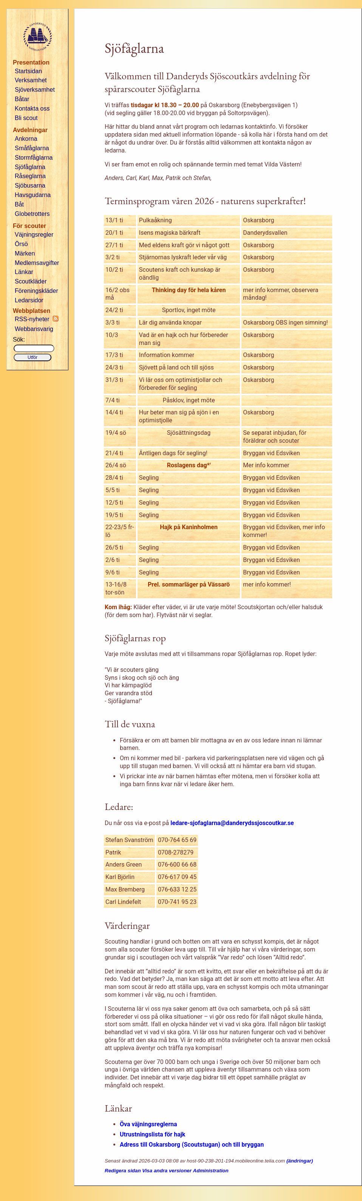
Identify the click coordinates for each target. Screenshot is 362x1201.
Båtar (22, 99)
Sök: (19, 339)
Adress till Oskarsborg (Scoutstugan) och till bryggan (192, 1144)
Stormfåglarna (34, 157)
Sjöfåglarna (30, 167)
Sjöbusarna (30, 185)
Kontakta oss (32, 108)
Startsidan (28, 71)
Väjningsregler (34, 234)
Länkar (24, 272)
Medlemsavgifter (37, 263)
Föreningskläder (36, 291)
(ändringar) (299, 1161)
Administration (211, 1170)
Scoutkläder (31, 281)
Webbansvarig (34, 329)
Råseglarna (30, 176)
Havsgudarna (33, 195)
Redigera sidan (123, 1170)
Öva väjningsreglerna (148, 1124)
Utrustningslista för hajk (152, 1134)
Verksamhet (30, 80)
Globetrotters (32, 214)
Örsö (21, 244)
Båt (19, 204)
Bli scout (26, 118)
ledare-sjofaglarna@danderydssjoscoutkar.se (232, 823)
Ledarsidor (29, 300)
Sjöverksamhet (35, 89)
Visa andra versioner (167, 1170)
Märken (25, 253)
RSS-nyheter (37, 319)
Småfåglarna (32, 148)
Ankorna (26, 138)
